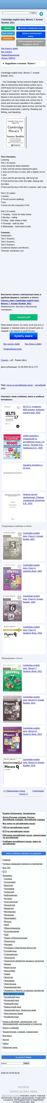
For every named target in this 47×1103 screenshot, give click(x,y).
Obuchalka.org (10, 1096)
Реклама (8, 944)
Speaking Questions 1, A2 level (33, 466)
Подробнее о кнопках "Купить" (20, 63)
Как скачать (6, 52)
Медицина (9, 915)
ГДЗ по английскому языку (16, 827)
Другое (6, 1040)
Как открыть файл (9, 48)
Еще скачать (8, 33)
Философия (9, 971)
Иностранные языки (13, 1013)
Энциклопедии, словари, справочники (20, 1032)
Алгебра (8, 879)
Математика (10, 912)
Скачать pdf (23, 317)
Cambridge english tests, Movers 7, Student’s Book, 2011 (32, 668)
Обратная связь (10, 1047)
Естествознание (11, 931)
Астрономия (10, 882)
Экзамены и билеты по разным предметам (24, 990)
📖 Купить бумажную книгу (31, 28)
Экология (8, 977)
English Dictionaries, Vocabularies (19, 813)
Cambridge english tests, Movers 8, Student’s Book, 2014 (32, 731)
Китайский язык (11, 1017)
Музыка (7, 921)
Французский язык (12, 1007)
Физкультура (10, 967)
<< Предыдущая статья (14, 791)
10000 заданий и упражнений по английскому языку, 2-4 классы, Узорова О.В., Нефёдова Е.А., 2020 (33, 442)
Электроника (10, 984)
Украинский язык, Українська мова (20, 1010)
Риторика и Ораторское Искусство (20, 948)
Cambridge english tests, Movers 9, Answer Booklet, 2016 (33, 762)
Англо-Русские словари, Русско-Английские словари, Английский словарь (24, 818)
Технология (9, 958)
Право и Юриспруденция (15, 938)
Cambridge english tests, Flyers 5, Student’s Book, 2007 (32, 568)
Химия (7, 974)
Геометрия (9, 892)
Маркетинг (9, 908)
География (9, 889)
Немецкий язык (11, 1004)
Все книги (7, 1036)
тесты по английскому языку (20, 385)
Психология (9, 941)
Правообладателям (13, 349)
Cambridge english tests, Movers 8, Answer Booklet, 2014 (33, 700)
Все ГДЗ (6, 868)
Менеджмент (10, 918)
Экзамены (7, 876)
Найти (6, 1044)
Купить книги (23, 336)
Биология (8, 885)
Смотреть (8, 38)
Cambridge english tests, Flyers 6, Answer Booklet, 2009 (33, 599)
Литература (9, 905)
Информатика (10, 895)
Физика (7, 964)
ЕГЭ (5, 872)
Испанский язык (11, 1000)
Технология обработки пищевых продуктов (24, 961)
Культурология (11, 902)
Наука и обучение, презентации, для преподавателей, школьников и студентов (22, 1023)
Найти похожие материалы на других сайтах (30, 42)
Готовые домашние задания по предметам (22, 864)
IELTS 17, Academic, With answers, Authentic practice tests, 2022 (33, 410)
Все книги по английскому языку (19, 823)
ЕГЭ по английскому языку (16, 831)
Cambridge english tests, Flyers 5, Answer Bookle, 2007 (33, 536)
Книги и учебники (11, 1028)
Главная (6, 860)
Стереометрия (11, 954)
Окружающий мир (12, 987)
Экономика (9, 981)
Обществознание (12, 928)
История (8, 899)
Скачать (8, 28)
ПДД (6, 935)
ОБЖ (6, 925)
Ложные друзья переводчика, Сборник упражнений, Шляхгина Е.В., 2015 (34, 499)
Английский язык (12, 997)
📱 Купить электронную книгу (31, 34)
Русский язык (10, 951)
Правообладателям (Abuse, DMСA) (10, 56)
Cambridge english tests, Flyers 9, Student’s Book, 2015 (32, 630)
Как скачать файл (12, 344)
